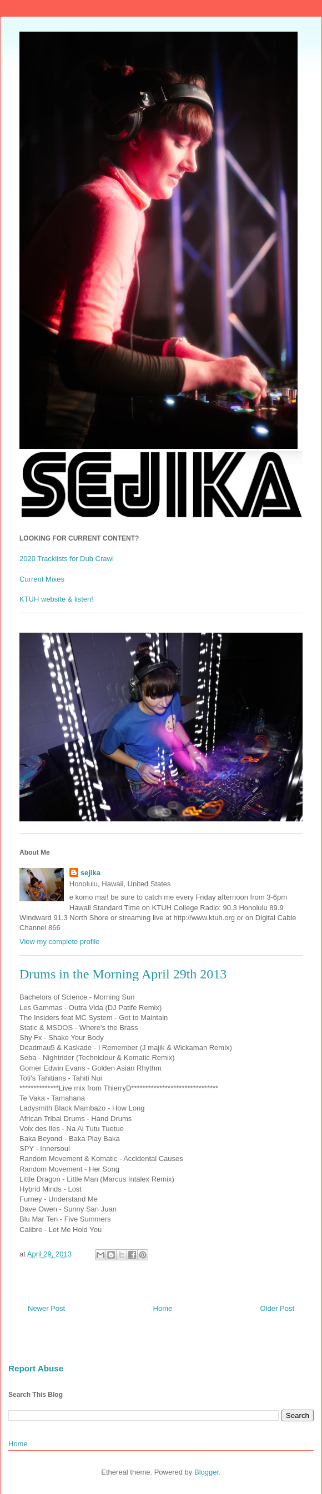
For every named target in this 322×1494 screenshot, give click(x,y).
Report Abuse (35, 1368)
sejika (90, 873)
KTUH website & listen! (56, 599)
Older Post (277, 1308)
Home (163, 1308)
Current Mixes (41, 579)
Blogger (206, 1472)
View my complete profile (59, 941)
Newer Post (46, 1308)
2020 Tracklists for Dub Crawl (66, 558)
